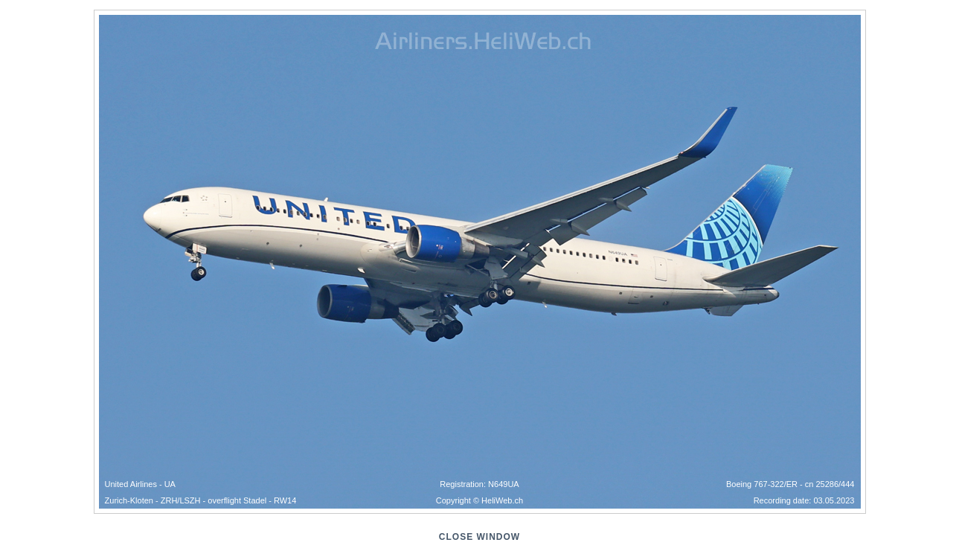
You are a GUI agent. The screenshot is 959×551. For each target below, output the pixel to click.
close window (479, 537)
